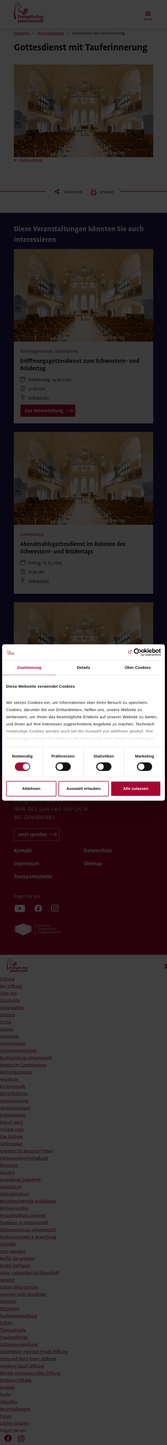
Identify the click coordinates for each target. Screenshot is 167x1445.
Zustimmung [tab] (29, 667)
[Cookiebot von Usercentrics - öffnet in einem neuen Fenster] (137, 652)
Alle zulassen (135, 788)
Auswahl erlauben (83, 788)
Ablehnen (31, 788)
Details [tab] (83, 667)
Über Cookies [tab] (138, 667)
